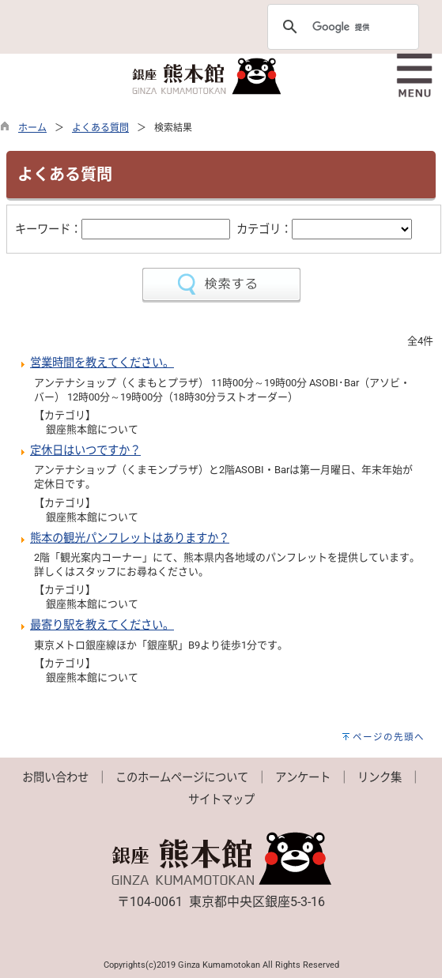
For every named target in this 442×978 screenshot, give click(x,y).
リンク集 (379, 777)
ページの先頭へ (389, 737)
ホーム (32, 128)
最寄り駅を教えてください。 (102, 625)
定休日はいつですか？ (85, 450)
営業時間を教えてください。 (102, 363)
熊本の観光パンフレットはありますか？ (129, 538)
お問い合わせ (55, 777)
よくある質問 (100, 128)
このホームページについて (181, 777)
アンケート (303, 777)
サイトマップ (221, 800)
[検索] (340, 26)
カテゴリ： (264, 229)
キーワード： (48, 229)
